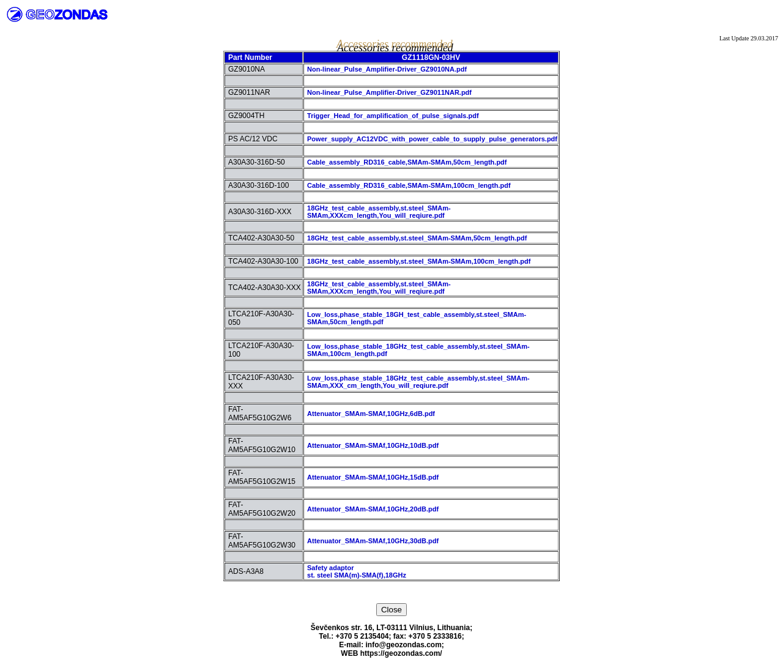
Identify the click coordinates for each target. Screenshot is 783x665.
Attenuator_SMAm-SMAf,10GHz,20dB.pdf (373, 509)
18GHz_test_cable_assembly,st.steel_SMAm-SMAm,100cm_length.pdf (418, 261)
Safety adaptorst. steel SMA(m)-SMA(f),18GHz (356, 571)
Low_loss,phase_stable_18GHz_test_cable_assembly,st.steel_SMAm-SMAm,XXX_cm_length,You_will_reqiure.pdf (418, 381)
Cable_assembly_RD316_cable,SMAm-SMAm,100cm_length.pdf (409, 185)
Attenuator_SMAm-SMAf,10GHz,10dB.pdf (373, 445)
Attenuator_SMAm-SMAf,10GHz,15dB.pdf (373, 477)
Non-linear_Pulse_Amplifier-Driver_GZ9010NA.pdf (387, 69)
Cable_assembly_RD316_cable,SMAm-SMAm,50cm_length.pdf (407, 162)
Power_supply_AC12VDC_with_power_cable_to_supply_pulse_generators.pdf (432, 139)
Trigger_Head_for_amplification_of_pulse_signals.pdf (393, 115)
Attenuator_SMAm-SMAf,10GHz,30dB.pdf (373, 540)
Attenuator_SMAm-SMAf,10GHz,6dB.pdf (371, 413)
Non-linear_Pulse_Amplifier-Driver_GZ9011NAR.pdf (389, 92)
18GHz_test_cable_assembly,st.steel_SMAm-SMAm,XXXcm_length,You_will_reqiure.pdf (379, 211)
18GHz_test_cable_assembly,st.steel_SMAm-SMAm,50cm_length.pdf (417, 238)
